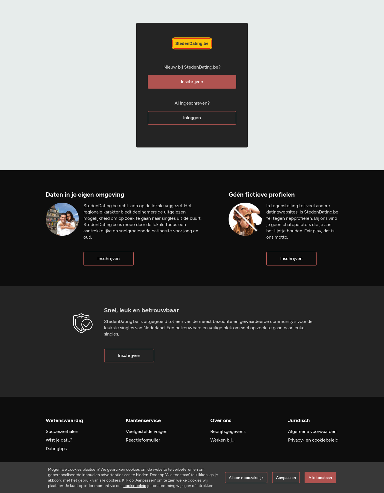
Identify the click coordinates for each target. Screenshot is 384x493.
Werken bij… (222, 440)
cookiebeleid (134, 485)
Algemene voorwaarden (312, 431)
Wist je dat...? (59, 440)
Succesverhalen (62, 431)
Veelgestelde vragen (146, 431)
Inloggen (192, 117)
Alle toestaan (320, 477)
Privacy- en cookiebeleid (313, 440)
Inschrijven (192, 81)
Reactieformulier (143, 440)
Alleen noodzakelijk (246, 477)
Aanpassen (286, 477)
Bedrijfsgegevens (227, 431)
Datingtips (56, 448)
